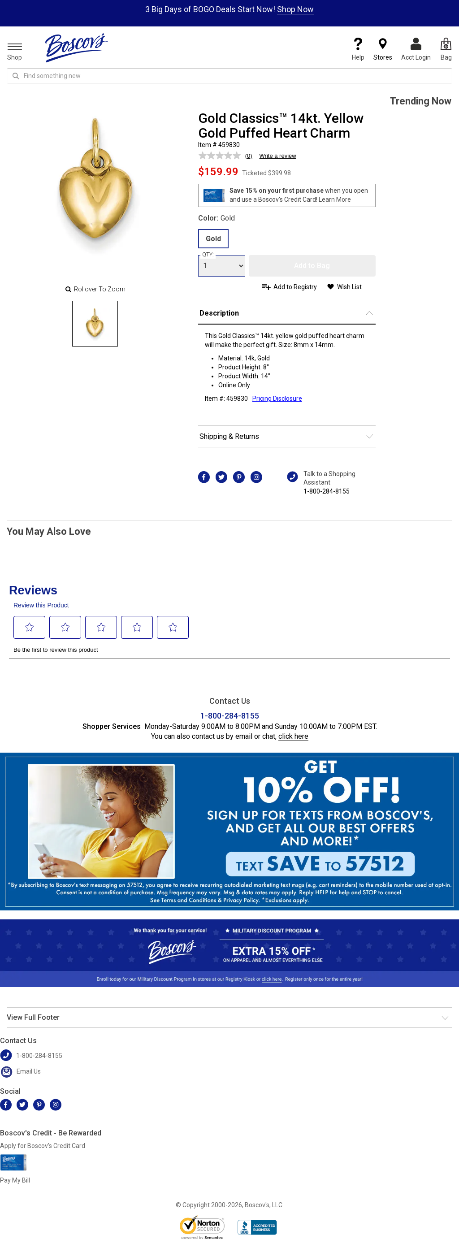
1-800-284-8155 (326, 491)
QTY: (208, 254)
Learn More (335, 199)
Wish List (349, 286)
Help (358, 49)
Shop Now (295, 9)
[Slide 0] (95, 323)
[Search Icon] (16, 76)
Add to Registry (295, 286)
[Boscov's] (76, 47)
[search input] (229, 76)
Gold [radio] (213, 238)
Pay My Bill (15, 1180)
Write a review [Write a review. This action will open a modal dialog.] (278, 155)
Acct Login (416, 49)
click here (293, 736)
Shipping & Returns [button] (229, 436)
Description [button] (219, 313)
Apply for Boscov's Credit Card (42, 1145)
